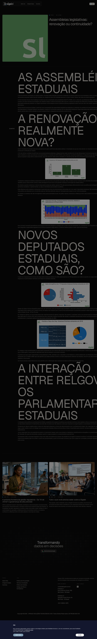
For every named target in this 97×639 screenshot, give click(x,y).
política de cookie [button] (29, 630)
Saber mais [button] (18, 635)
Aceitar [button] (80, 635)
